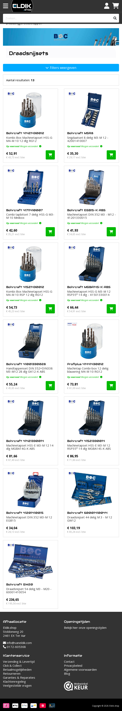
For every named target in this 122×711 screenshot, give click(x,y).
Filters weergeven (61, 67)
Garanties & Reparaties (19, 677)
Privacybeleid (73, 665)
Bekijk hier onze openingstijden (85, 628)
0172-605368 (14, 647)
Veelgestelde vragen (17, 685)
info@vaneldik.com (17, 643)
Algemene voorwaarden (80, 669)
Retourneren (11, 673)
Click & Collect (12, 665)
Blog (67, 673)
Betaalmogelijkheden (17, 669)
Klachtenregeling (14, 681)
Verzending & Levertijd (19, 661)
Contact (69, 661)
